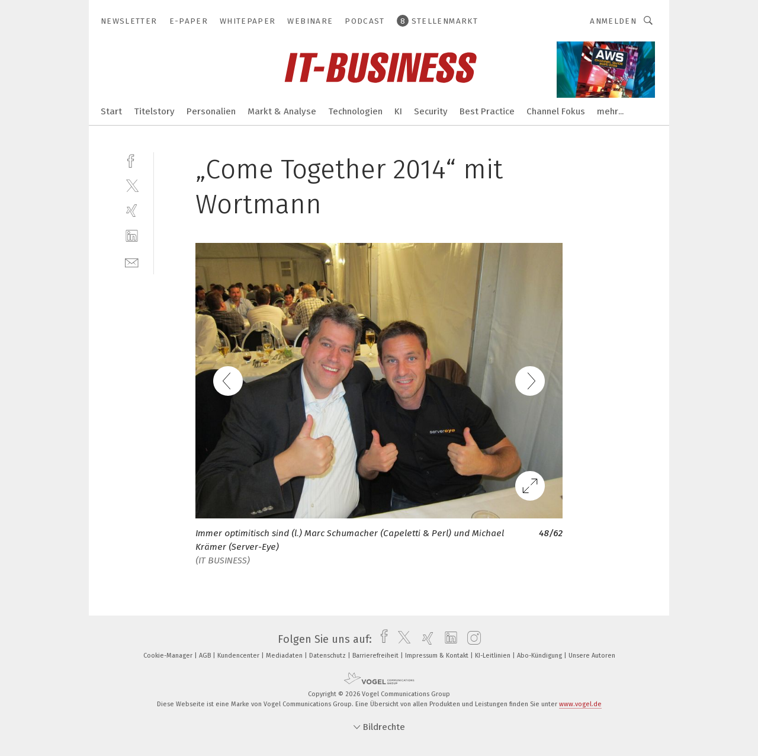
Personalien (211, 111)
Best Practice (487, 111)
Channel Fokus (555, 111)
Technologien (355, 111)
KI (398, 111)
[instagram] (471, 639)
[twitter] (131, 185)
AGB (206, 655)
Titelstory (154, 111)
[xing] (131, 210)
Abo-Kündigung (540, 655)
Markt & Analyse (282, 111)
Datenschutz (328, 655)
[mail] (131, 261)
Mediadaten (285, 655)
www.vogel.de (580, 704)
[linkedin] (131, 236)
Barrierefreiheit (376, 655)
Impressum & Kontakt (437, 655)
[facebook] (131, 159)
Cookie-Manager (168, 655)
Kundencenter (239, 655)
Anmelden (613, 21)
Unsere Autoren (591, 655)
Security (431, 111)
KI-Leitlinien (493, 655)
